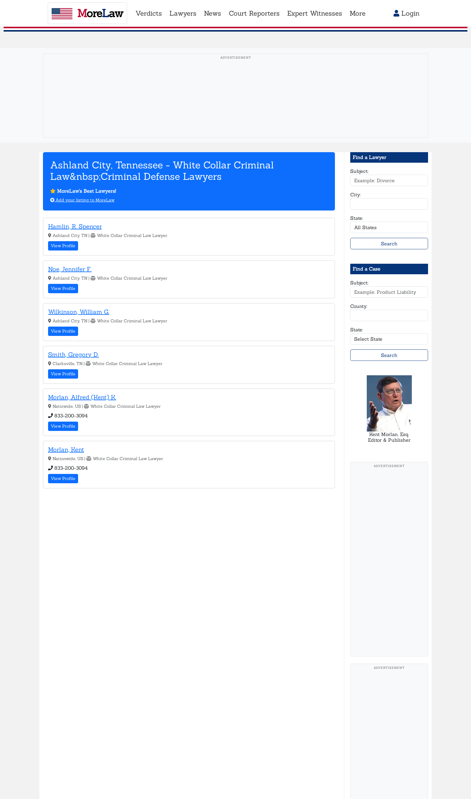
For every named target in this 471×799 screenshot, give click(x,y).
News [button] (212, 13)
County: (358, 306)
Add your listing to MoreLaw (82, 200)
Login (407, 13)
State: (356, 218)
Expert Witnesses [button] (314, 13)
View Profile (63, 245)
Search (389, 244)
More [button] (358, 13)
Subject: (359, 171)
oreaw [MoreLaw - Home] (87, 13)
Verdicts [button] (148, 13)
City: (355, 195)
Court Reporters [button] (254, 13)
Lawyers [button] (182, 13)
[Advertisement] (235, 105)
